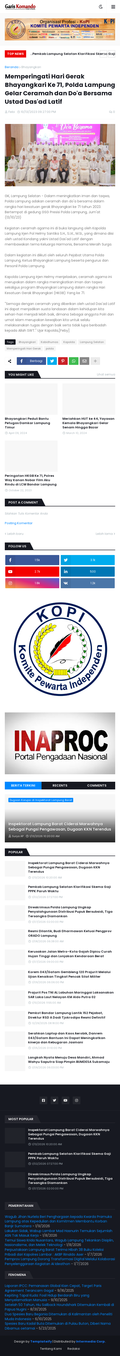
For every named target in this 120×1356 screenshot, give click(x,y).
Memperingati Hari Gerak (24, 348)
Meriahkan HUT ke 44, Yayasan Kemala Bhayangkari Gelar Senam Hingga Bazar (88, 423)
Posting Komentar (19, 523)
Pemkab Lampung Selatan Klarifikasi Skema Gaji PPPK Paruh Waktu (73, 55)
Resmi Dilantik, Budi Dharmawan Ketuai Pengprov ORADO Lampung (70, 933)
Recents (60, 785)
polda (50, 348)
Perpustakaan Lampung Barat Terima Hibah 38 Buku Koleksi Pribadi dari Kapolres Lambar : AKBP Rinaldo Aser (54, 1252)
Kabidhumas (49, 342)
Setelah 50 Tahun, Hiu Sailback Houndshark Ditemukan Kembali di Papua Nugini (59, 1307)
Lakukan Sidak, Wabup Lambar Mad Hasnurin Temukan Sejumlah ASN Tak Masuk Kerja (58, 1233)
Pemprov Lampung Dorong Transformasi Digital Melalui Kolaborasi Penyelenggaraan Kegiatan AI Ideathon (60, 1261)
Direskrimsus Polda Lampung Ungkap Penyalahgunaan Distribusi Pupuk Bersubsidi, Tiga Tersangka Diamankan (70, 911)
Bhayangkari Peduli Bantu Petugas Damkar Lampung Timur (27, 423)
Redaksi (73, 1348)
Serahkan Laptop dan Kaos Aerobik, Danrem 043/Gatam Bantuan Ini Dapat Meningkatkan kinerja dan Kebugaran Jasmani (66, 1037)
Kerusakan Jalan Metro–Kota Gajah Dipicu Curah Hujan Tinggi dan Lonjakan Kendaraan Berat (70, 953)
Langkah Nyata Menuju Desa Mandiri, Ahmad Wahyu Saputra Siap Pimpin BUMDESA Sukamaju (69, 1059)
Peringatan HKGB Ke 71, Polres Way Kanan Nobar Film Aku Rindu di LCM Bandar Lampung (31, 480)
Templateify (41, 1341)
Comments (97, 785)
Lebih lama (104, 533)
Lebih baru (15, 533)
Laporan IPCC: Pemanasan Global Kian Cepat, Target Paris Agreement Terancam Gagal (53, 1288)
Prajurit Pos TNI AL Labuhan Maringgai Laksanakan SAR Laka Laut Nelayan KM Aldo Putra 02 (71, 994)
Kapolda (69, 342)
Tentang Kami (51, 1348)
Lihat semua (106, 374)
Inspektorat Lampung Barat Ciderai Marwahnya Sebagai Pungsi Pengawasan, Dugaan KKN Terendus (59, 826)
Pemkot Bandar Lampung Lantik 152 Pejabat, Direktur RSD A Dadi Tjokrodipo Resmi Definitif (66, 1015)
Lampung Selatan (92, 342)
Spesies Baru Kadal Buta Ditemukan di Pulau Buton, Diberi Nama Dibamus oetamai (58, 1326)
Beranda (11, 67)
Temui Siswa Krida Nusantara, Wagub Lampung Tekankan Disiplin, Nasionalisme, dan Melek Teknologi (59, 1242)
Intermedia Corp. (91, 1341)
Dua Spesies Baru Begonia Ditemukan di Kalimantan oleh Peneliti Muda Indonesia (58, 1316)
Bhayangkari (31, 67)
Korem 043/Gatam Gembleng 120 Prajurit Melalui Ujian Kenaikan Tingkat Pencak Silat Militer (69, 974)
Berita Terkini (23, 785)
